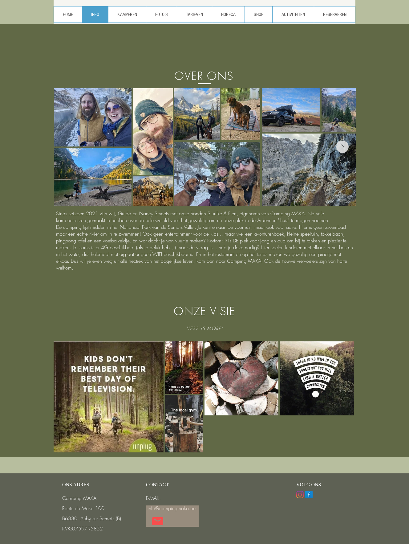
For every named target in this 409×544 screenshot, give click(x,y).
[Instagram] (300, 494)
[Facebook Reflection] (309, 494)
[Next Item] (342, 147)
